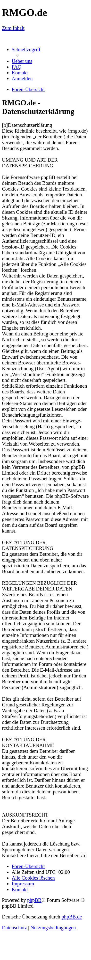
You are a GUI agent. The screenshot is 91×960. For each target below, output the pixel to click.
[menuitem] (22, 61)
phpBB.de (71, 916)
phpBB (34, 900)
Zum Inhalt (13, 28)
